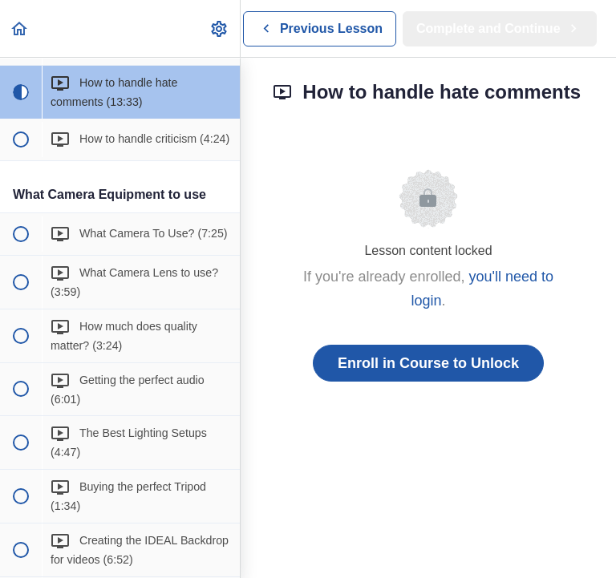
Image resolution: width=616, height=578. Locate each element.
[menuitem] (220, 28)
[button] (20, 28)
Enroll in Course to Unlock (428, 363)
